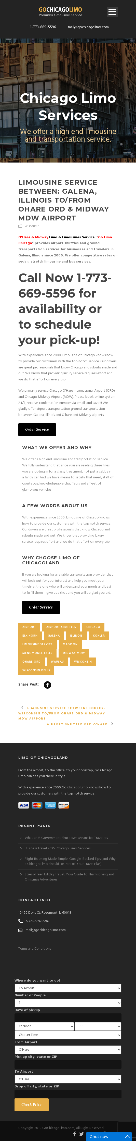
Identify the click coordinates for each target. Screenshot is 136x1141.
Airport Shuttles (61, 627)
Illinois (76, 636)
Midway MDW (74, 653)
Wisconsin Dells (36, 670)
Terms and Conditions (34, 949)
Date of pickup (27, 1010)
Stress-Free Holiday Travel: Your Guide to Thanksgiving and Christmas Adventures (69, 877)
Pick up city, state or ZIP (36, 1057)
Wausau (57, 662)
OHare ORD (31, 662)
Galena (54, 636)
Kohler (99, 636)
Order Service (37, 429)
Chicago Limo (77, 787)
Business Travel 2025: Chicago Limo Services (57, 848)
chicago (93, 627)
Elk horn (30, 636)
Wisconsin (31, 226)
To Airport (24, 1072)
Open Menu (112, 12)
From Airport (26, 1042)
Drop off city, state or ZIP (37, 1086)
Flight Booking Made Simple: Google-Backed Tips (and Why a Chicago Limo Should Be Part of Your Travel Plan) (70, 861)
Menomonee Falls (37, 653)
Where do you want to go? (38, 981)
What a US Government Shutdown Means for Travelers (66, 838)
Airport (29, 627)
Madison (70, 644)
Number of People (30, 995)
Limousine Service (37, 644)
